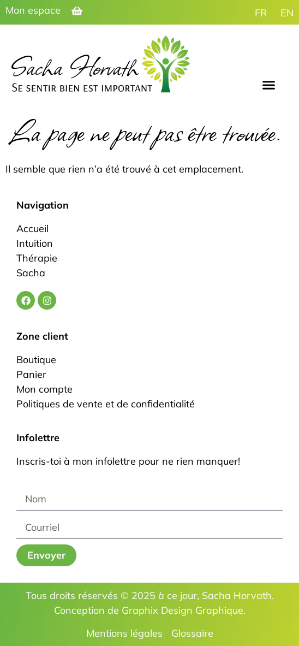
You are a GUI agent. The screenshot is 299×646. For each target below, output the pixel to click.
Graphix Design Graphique (182, 610)
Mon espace (33, 10)
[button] (269, 85)
